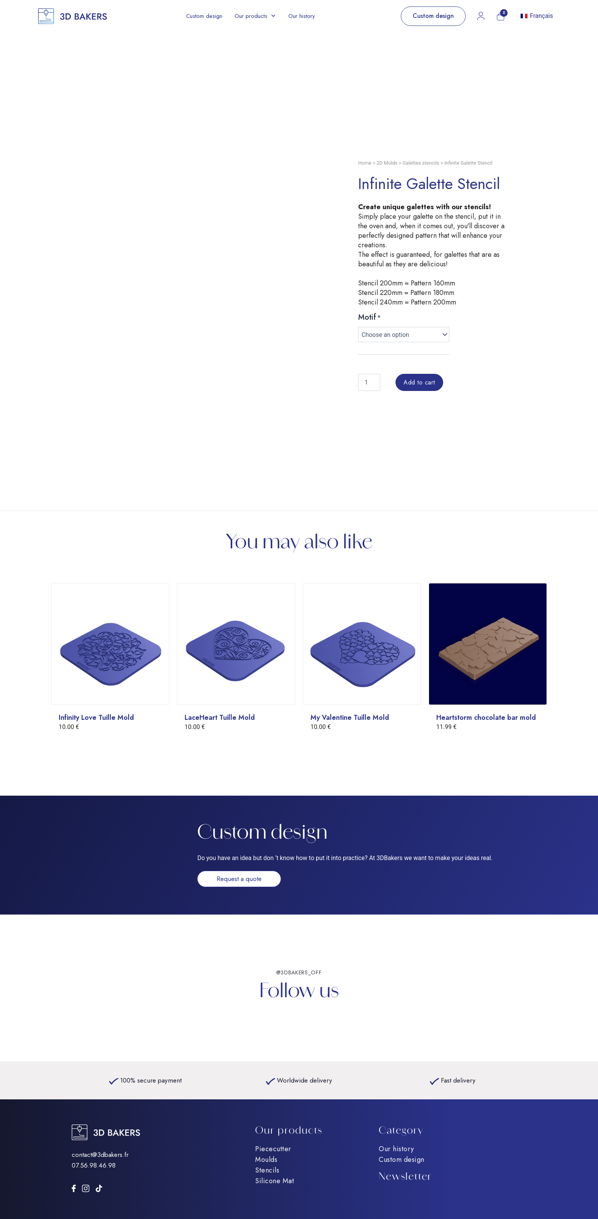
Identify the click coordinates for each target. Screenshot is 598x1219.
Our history (301, 16)
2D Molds (386, 163)
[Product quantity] (369, 382)
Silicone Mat (274, 1181)
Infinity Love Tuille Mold (96, 717)
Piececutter (273, 1149)
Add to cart (419, 382)
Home (364, 163)
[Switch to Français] (537, 16)
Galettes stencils (421, 163)
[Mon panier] (500, 17)
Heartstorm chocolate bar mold (486, 717)
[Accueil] (72, 16)
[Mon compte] (480, 16)
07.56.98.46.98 (94, 1165)
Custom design (204, 16)
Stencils (267, 1170)
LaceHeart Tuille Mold (220, 717)
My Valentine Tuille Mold (349, 717)
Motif (367, 317)
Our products (251, 16)
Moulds (266, 1160)
